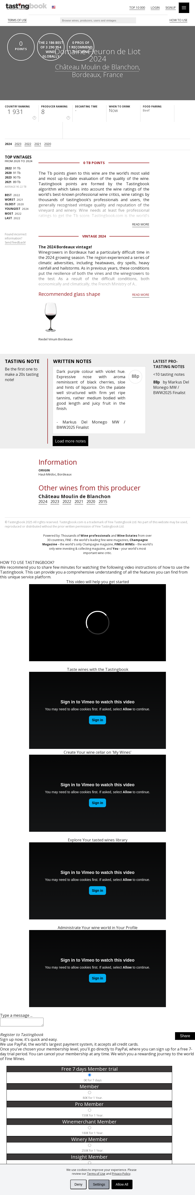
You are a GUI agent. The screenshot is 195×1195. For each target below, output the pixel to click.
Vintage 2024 (94, 236)
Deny (78, 1184)
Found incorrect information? (15, 238)
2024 (8, 144)
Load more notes (70, 441)
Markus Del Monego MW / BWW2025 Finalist (171, 387)
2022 (28, 144)
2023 (18, 144)
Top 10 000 (137, 8)
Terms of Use (96, 1174)
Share (185, 1037)
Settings (99, 1184)
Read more (140, 224)
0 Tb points (94, 162)
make (10, 374)
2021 (37, 144)
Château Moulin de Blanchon (97, 66)
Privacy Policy (121, 1174)
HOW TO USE (178, 20)
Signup (170, 8)
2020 (47, 144)
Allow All (122, 1184)
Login (155, 8)
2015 (103, 501)
